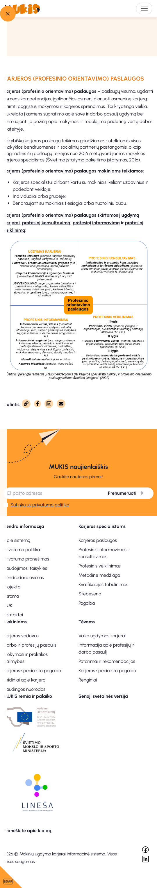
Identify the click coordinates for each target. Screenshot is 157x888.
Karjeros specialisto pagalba (32, 670)
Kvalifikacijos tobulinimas (103, 584)
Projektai (12, 587)
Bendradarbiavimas (23, 577)
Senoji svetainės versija (103, 696)
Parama (11, 596)
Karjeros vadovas (21, 635)
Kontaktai (13, 614)
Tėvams (86, 621)
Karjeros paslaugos (97, 540)
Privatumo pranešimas (26, 559)
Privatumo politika (21, 549)
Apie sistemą (16, 540)
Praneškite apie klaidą (27, 830)
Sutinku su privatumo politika (39, 505)
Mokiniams (15, 621)
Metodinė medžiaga (99, 575)
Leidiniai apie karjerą (24, 680)
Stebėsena (89, 594)
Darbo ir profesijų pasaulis (29, 645)
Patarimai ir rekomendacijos (106, 661)
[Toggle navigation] (144, 8)
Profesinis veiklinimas (99, 566)
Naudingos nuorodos (24, 689)
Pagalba (86, 603)
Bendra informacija (23, 526)
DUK (8, 605)
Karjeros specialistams (102, 526)
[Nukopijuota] (26, 403)
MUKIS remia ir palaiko (27, 696)
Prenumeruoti (125, 493)
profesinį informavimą (96, 222)
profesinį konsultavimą (46, 222)
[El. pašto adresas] (50, 493)
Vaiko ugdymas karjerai (102, 635)
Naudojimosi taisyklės (25, 568)
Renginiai (87, 680)
